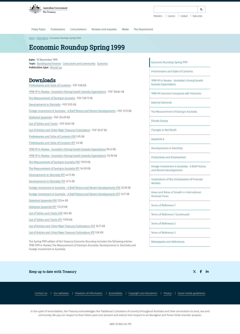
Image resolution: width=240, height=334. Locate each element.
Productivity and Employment (168, 157)
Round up (56, 67)
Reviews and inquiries (104, 29)
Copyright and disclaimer (143, 293)
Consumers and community (79, 63)
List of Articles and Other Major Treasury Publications (59, 130)
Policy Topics (38, 29)
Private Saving (159, 120)
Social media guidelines (191, 293)
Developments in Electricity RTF (47, 174)
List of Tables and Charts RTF (45, 219)
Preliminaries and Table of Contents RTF (52, 142)
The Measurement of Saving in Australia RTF (54, 168)
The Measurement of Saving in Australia (52, 98)
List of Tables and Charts (43, 123)
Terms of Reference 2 (163, 223)
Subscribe (197, 16)
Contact (184, 16)
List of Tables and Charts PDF (46, 213)
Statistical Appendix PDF (43, 200)
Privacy (168, 293)
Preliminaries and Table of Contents (50, 85)
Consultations (78, 29)
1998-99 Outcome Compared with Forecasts (176, 93)
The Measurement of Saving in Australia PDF (54, 162)
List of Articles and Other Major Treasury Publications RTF (62, 232)
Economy (102, 63)
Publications (58, 29)
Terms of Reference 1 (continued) (170, 214)
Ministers (158, 16)
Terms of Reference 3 (163, 232)
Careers (171, 16)
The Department (143, 29)
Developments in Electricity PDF (47, 181)
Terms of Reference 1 (163, 205)
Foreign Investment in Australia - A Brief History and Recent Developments (72, 110)
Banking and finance (49, 63)
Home (32, 38)
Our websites (61, 293)
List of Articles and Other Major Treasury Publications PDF (62, 226)
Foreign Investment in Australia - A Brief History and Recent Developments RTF (74, 194)
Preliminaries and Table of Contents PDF (52, 136)
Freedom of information (88, 293)
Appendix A (157, 139)
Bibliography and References (168, 241)
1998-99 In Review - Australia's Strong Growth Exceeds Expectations (67, 91)
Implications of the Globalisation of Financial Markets (177, 181)
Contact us (41, 293)
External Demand (161, 102)
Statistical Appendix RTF (42, 206)
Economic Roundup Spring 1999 (169, 62)
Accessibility (115, 293)
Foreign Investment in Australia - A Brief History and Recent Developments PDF (75, 187)
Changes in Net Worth (164, 129)
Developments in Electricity (44, 104)
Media (125, 29)
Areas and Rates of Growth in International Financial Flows (176, 194)
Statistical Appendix (40, 117)
